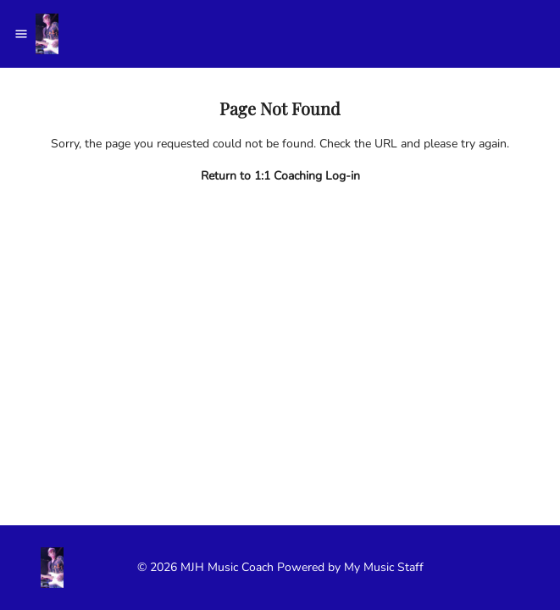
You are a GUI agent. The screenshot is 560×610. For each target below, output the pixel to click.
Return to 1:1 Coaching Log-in (280, 176)
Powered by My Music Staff (350, 567)
